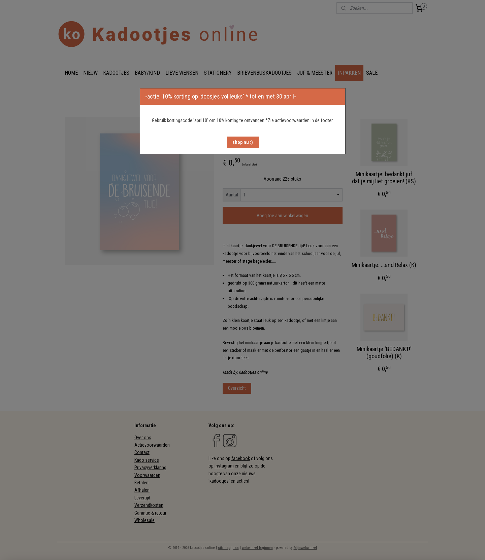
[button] (243, 142)
